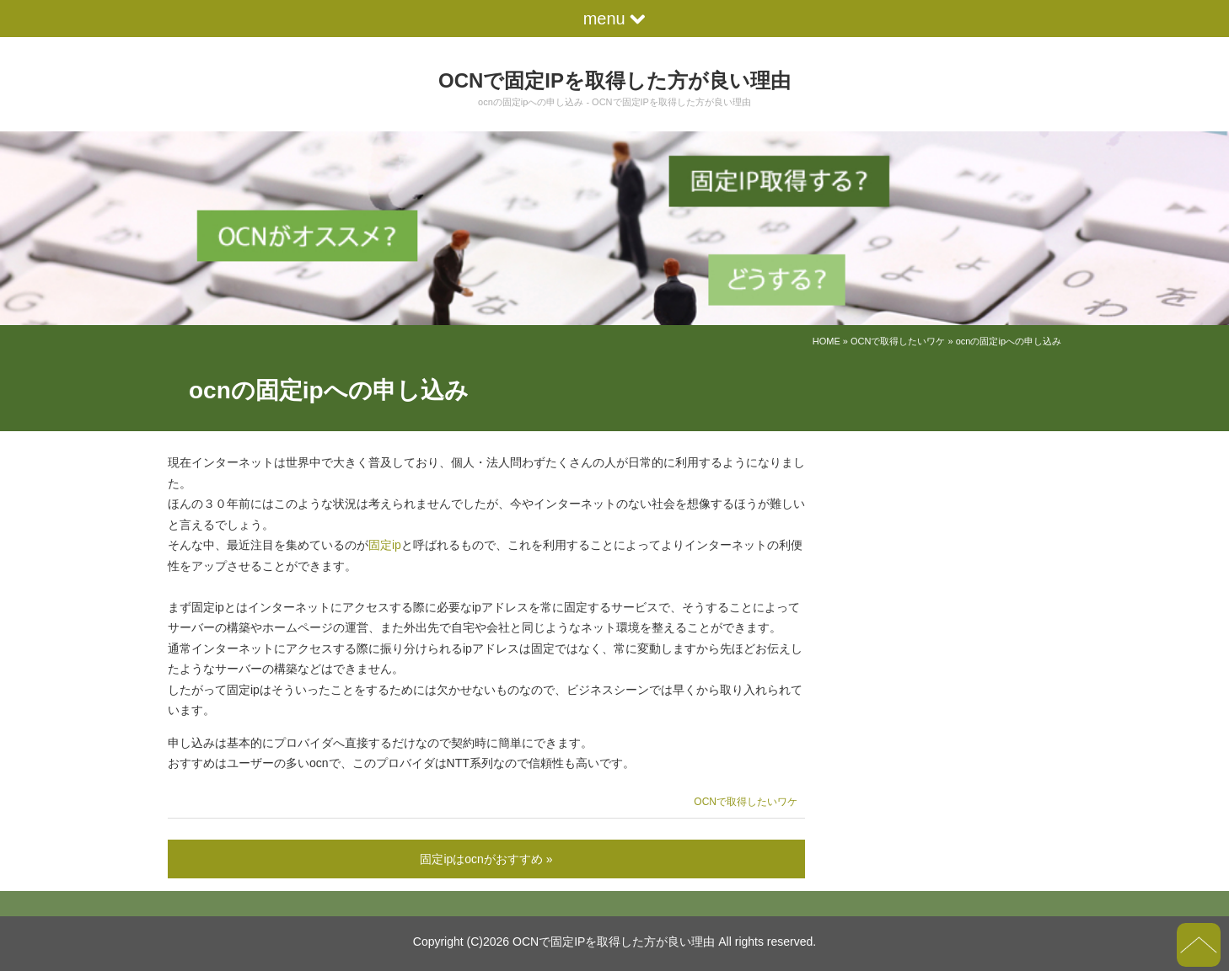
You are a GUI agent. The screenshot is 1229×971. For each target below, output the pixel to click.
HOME (826, 341)
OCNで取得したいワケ (898, 341)
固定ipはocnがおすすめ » (486, 859)
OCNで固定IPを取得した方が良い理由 (614, 80)
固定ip (384, 545)
